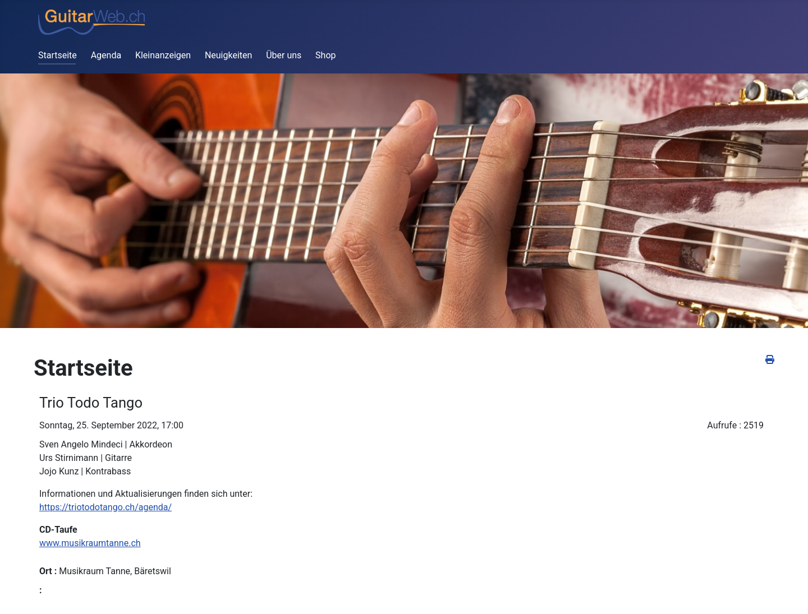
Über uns (283, 55)
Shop (325, 55)
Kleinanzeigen (163, 55)
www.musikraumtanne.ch (90, 543)
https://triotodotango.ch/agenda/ (105, 507)
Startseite (57, 55)
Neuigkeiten (228, 55)
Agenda (106, 55)
